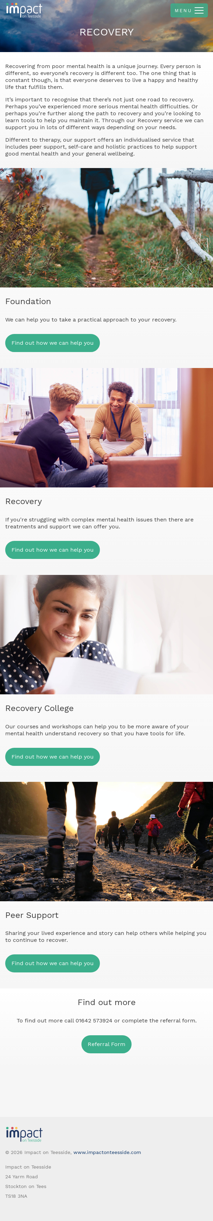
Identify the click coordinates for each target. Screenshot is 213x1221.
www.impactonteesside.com (107, 1152)
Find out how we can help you (52, 343)
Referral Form (106, 1044)
